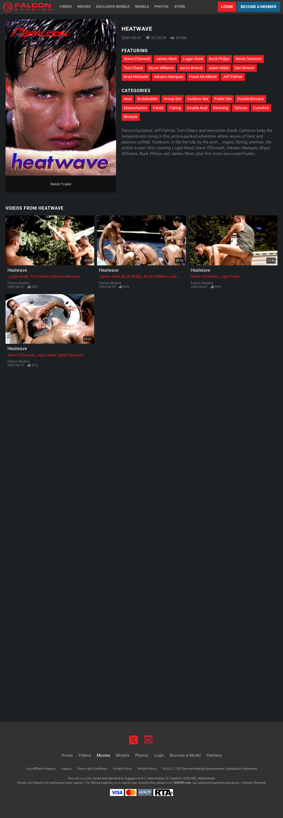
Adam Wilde (219, 68)
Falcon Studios (18, 283)
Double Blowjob (250, 99)
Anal (128, 99)
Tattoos (240, 108)
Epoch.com (41, 783)
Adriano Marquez (169, 76)
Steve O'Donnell (137, 59)
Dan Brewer (245, 68)
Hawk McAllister (203, 76)
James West (166, 59)
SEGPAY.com (182, 783)
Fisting (175, 108)
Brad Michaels (136, 76)
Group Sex (172, 99)
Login (227, 6)
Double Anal (197, 108)
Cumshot (261, 108)
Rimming (220, 108)
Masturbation (135, 108)
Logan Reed (193, 59)
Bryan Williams (161, 68)
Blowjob (131, 116)
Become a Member (258, 6)
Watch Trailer (61, 184)
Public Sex (223, 99)
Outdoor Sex (197, 99)
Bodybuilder (147, 99)
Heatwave (17, 270)
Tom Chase (133, 68)
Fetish (158, 108)
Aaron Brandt (191, 68)
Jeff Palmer (233, 76)
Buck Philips (219, 59)
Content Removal (254, 783)
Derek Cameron (248, 59)
